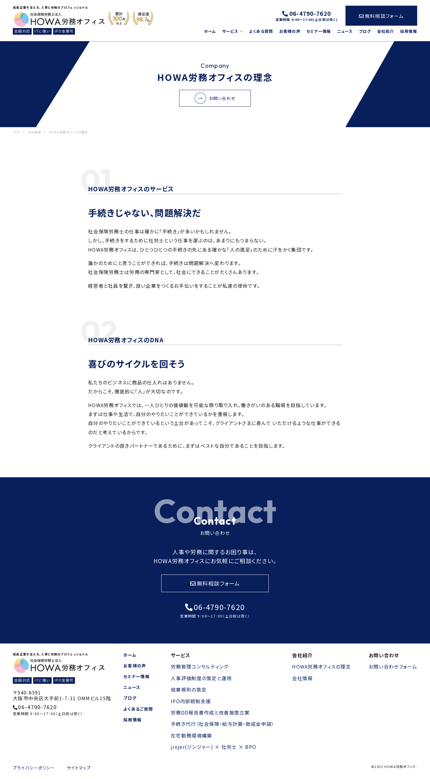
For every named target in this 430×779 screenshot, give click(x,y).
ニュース (345, 31)
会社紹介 (385, 31)
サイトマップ (79, 768)
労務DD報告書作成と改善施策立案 (210, 712)
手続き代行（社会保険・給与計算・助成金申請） (222, 723)
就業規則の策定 (189, 689)
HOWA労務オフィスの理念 (321, 666)
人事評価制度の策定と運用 (201, 678)
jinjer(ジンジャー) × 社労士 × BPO (213, 746)
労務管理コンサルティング (199, 666)
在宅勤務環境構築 (191, 735)
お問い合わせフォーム (393, 666)
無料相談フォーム (381, 15)
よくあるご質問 (138, 708)
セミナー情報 (318, 31)
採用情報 (408, 31)
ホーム (210, 31)
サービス (230, 31)
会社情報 (302, 678)
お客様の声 (289, 31)
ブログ (365, 31)
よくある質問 (261, 31)
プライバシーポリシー (34, 768)
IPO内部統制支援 (191, 701)
